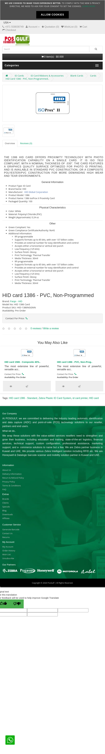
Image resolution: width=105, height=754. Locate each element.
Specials (6, 506)
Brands (5, 498)
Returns (6, 537)
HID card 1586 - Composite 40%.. (22, 362)
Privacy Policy (8, 481)
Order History (8, 550)
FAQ (4, 489)
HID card (94, 398)
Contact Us (7, 533)
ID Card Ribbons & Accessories (47, 75)
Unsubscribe (8, 558)
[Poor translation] (17, 603)
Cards (93, 75)
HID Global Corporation (36, 192)
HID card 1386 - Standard (23, 398)
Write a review (51, 328)
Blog (4, 510)
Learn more (88, 6)
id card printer (80, 398)
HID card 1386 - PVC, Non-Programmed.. (27, 78)
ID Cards (19, 75)
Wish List (6, 554)
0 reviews (36, 328)
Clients (5, 502)
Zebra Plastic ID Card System (55, 398)
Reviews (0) (26, 143)
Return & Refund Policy (13, 477)
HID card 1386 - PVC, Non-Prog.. (74, 362)
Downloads (7, 514)
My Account (7, 546)
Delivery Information (12, 474)
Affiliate (5, 518)
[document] (52, 10)
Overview (10, 143)
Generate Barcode (10, 529)
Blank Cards (76, 75)
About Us (6, 470)
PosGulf (51, 583)
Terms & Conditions (11, 485)
